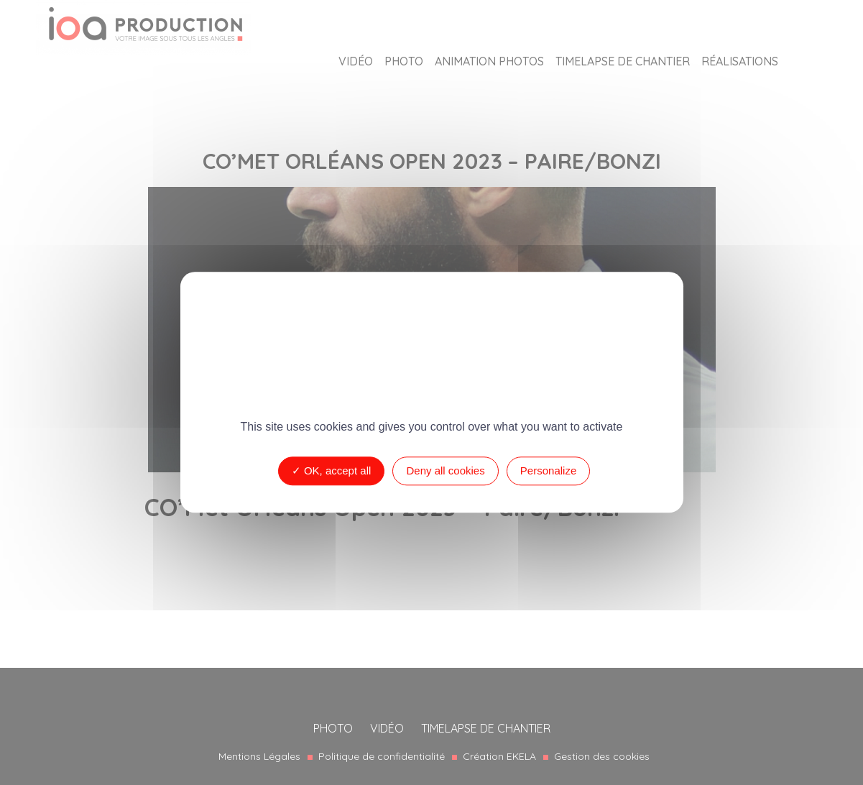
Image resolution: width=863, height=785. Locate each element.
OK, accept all (331, 471)
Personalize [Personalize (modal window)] (548, 471)
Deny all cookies (445, 471)
